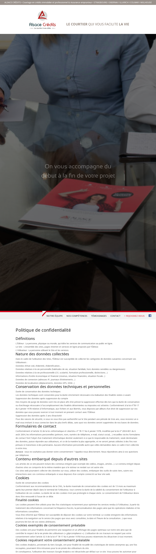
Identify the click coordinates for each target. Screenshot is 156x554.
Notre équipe (55, 316)
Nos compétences (76, 316)
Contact (115, 316)
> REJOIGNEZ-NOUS (134, 316)
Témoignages (99, 316)
